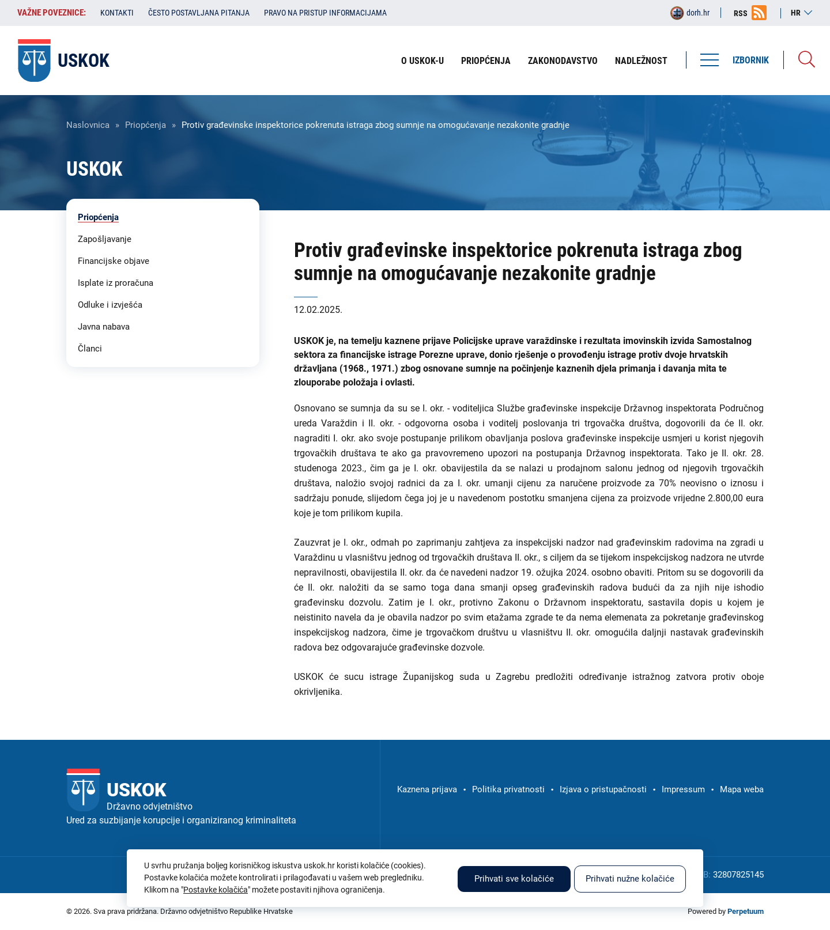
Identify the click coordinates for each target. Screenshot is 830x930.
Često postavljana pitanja (199, 12)
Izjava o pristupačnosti (603, 789)
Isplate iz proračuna (115, 283)
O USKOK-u (422, 60)
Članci (90, 348)
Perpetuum (745, 911)
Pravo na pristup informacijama (325, 12)
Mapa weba (742, 789)
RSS (741, 13)
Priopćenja (486, 60)
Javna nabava (104, 327)
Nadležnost (641, 60)
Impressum (683, 789)
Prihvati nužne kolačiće (630, 879)
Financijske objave (113, 261)
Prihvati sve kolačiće (514, 879)
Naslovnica (88, 125)
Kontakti (117, 12)
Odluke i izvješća (110, 305)
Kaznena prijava (427, 789)
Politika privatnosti (508, 789)
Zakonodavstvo (563, 60)
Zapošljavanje (104, 239)
